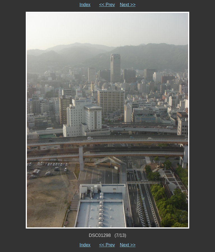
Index (85, 4)
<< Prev (107, 4)
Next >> (127, 4)
